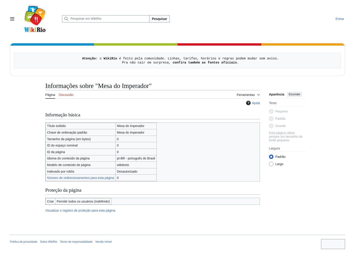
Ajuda (252, 103)
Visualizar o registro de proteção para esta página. (80, 210)
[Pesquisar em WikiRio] (105, 18)
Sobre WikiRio (48, 241)
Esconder (294, 94)
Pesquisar (159, 19)
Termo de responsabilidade (76, 241)
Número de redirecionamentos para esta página (80, 178)
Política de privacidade (23, 241)
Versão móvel (103, 241)
